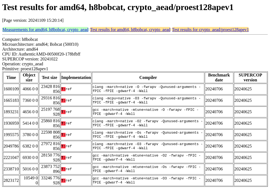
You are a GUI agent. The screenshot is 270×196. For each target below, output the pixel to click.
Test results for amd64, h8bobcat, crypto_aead (130, 29)
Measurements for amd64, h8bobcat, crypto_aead (45, 29)
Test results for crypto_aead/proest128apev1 (210, 29)
